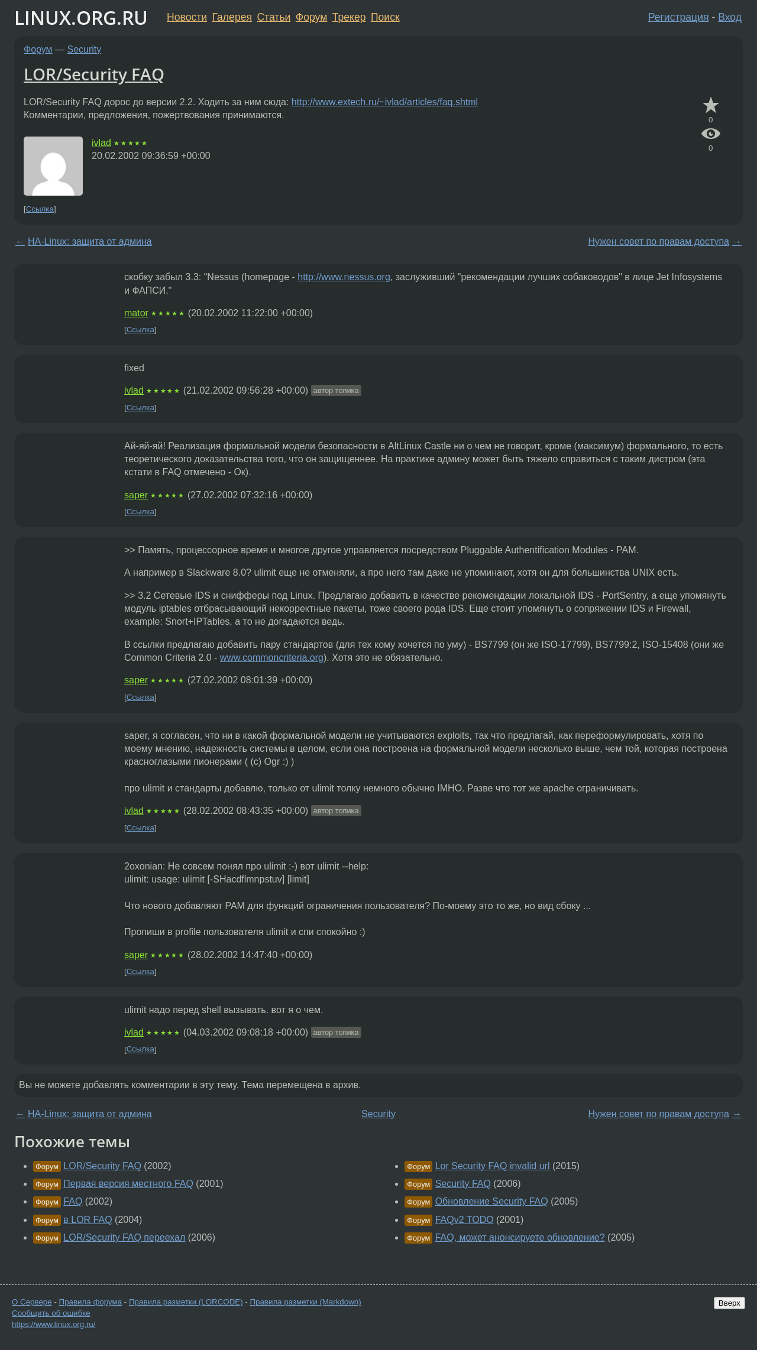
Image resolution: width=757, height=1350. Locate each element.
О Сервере (32, 1301)
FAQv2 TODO (464, 1220)
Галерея (232, 17)
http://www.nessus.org (343, 277)
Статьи (273, 17)
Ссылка (40, 209)
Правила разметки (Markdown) (305, 1301)
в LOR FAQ (87, 1220)
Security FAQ (463, 1184)
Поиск (385, 17)
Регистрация (678, 17)
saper (136, 495)
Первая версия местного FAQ (128, 1184)
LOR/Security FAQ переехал (124, 1237)
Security (84, 49)
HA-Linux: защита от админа (90, 241)
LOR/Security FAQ (94, 74)
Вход (730, 17)
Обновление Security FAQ (491, 1201)
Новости (187, 17)
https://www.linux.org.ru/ (53, 1324)
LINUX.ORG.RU (81, 17)
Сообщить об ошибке (51, 1313)
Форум (311, 17)
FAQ (72, 1201)
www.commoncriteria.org (271, 658)
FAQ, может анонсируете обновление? (520, 1237)
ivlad (101, 143)
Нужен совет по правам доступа (658, 241)
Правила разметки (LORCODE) (186, 1301)
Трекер (349, 17)
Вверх (729, 1303)
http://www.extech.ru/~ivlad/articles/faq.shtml (385, 102)
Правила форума (90, 1301)
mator (136, 313)
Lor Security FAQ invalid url (492, 1166)
